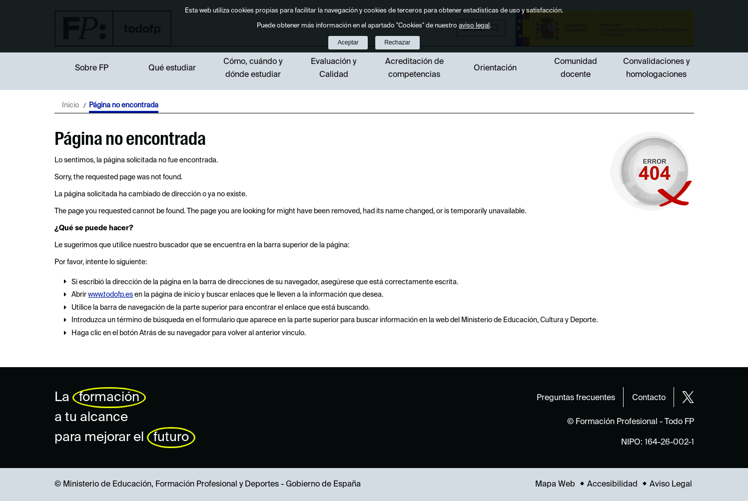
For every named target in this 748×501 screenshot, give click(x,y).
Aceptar (348, 42)
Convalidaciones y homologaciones (656, 68)
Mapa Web (555, 485)
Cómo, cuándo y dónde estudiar (252, 68)
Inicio (70, 105)
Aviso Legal (671, 485)
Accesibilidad (612, 485)
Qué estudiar (172, 68)
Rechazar (397, 42)
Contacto (649, 398)
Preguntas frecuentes (576, 398)
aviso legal (474, 25)
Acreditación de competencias (414, 68)
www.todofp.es (110, 294)
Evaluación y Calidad (333, 68)
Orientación (495, 68)
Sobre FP (91, 68)
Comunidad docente (575, 68)
